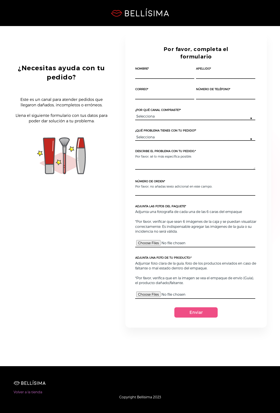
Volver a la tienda (28, 392)
